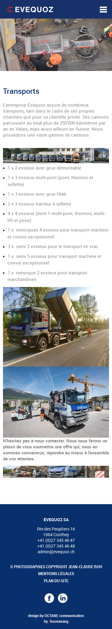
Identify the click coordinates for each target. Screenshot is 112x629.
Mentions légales (56, 573)
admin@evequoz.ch (56, 551)
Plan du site (56, 580)
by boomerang (56, 621)
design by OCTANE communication (56, 615)
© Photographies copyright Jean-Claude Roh (56, 566)
